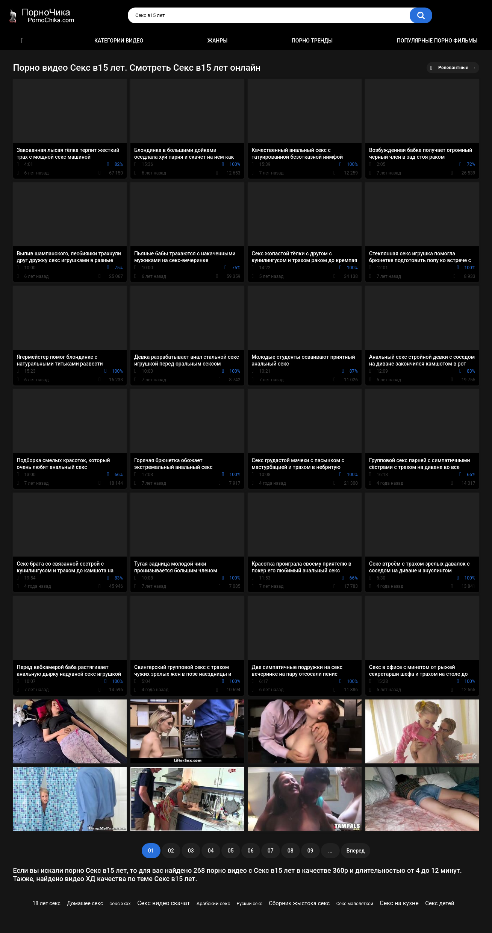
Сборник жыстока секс (299, 903)
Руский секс (249, 903)
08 (291, 851)
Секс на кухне (399, 903)
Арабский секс (213, 903)
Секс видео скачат (163, 903)
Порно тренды (312, 41)
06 (251, 851)
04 (211, 851)
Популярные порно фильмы (437, 41)
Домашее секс (85, 903)
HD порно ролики (22, 40)
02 (171, 851)
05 (231, 851)
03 (191, 851)
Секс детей (439, 903)
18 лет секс (47, 903)
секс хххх (119, 903)
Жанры (217, 41)
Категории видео (118, 41)
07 (271, 851)
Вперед (356, 851)
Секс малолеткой (354, 903)
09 (310, 851)
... (330, 851)
